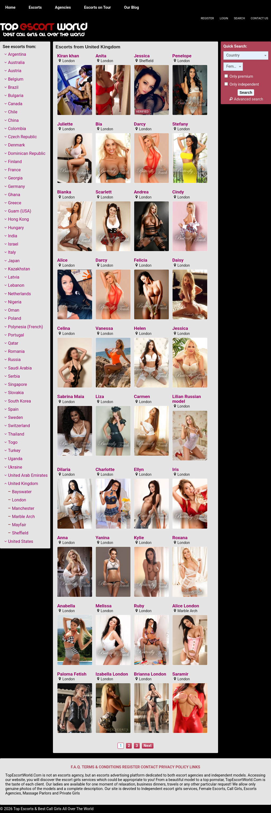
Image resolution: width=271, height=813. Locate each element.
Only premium (238, 76)
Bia (99, 124)
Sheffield (20, 532)
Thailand (16, 434)
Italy (12, 252)
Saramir (180, 674)
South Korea (19, 401)
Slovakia (16, 392)
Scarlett (104, 192)
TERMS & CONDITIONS (101, 767)
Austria (14, 70)
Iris (175, 469)
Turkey (14, 450)
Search (239, 18)
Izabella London (112, 674)
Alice (62, 260)
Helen (140, 328)
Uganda (15, 458)
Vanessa (104, 328)
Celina (63, 328)
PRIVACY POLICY (174, 767)
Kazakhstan (19, 268)
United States (20, 541)
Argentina (17, 54)
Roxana (180, 537)
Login (224, 18)
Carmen (142, 396)
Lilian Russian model (186, 399)
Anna (62, 537)
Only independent (241, 84)
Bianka (64, 192)
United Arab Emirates (28, 475)
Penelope (182, 56)
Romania (16, 351)
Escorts (35, 7)
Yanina (103, 537)
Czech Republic (22, 136)
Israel (13, 244)
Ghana (14, 194)
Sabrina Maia (70, 396)
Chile (12, 111)
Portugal (16, 335)
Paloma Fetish (72, 674)
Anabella (66, 606)
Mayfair (19, 524)
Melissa (104, 606)
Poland (14, 318)
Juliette (65, 124)
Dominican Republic (26, 153)
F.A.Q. (76, 767)
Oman (13, 310)
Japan (14, 260)
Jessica (142, 56)
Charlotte (105, 469)
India (12, 235)
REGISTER (131, 767)
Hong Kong (18, 219)
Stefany (180, 124)
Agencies (63, 7)
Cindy (178, 192)
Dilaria (63, 469)
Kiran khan (68, 56)
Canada (15, 103)
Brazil (13, 87)
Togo (12, 442)
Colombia (17, 128)
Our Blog (131, 7)
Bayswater (21, 491)
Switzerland (19, 425)
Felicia (140, 260)
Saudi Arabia (20, 368)
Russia (14, 359)
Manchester (23, 508)
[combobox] (245, 55)
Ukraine (15, 467)
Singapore (17, 384)
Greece (14, 202)
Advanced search (246, 99)
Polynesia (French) (25, 326)
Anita (101, 56)
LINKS (194, 767)
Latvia (13, 277)
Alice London (185, 606)
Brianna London (150, 674)
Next (148, 745)
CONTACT (149, 767)
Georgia (15, 178)
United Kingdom (23, 483)
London (19, 499)
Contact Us (259, 18)
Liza (100, 396)
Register (207, 18)
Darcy (140, 124)
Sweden (15, 417)
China (13, 120)
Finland (15, 161)
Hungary (16, 227)
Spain (13, 409)
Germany (16, 186)
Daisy (178, 260)
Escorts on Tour (97, 7)
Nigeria (14, 301)
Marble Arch (23, 516)
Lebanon (16, 285)
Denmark (16, 144)
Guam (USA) (19, 211)
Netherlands (19, 293)
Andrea (141, 192)
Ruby (139, 606)
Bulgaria (15, 95)
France (14, 169)
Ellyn (139, 469)
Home (10, 7)
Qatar (13, 343)
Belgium (15, 79)
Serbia (14, 376)
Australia (16, 62)
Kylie (139, 537)
